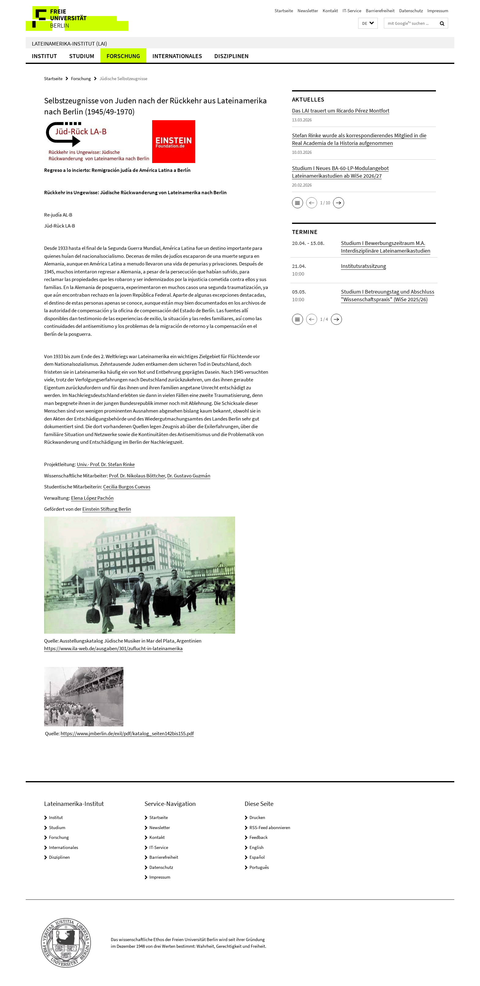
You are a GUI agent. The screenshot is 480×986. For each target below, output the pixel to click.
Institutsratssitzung (363, 265)
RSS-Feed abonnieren (269, 827)
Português (259, 867)
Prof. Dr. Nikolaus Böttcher (137, 475)
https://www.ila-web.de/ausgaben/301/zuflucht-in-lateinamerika (113, 648)
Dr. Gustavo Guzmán (188, 475)
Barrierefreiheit (380, 10)
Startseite (284, 10)
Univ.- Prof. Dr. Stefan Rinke (106, 464)
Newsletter (308, 10)
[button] (368, 23)
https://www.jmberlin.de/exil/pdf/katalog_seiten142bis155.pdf (127, 733)
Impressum (437, 10)
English (256, 847)
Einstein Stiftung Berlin (106, 509)
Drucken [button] (257, 817)
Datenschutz (411, 10)
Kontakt (330, 10)
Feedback (258, 837)
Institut (44, 56)
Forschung (123, 56)
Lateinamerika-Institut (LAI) (69, 43)
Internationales (177, 56)
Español (257, 857)
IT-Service (352, 10)
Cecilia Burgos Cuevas (126, 486)
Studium (81, 56)
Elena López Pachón (92, 498)
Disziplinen (231, 56)
